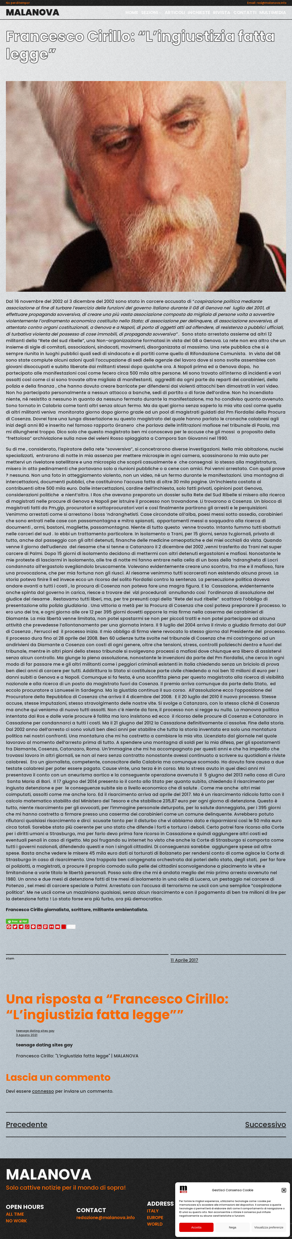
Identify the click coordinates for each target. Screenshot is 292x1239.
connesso (43, 1091)
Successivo (265, 1124)
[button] (284, 1190)
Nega (232, 1227)
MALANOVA (32, 12)
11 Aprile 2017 (184, 960)
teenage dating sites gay (35, 1031)
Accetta (196, 1227)
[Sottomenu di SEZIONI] (160, 12)
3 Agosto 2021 (26, 1035)
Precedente (26, 1124)
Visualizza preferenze (268, 1227)
